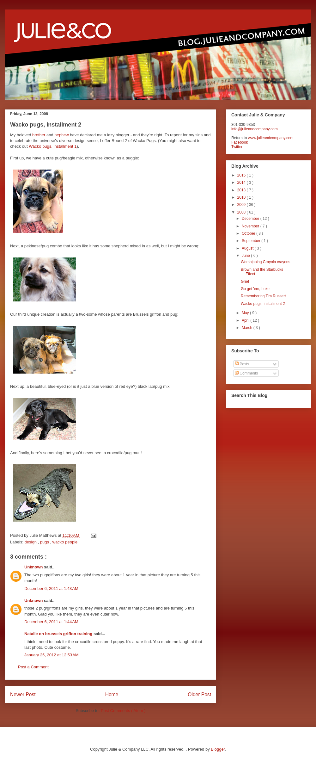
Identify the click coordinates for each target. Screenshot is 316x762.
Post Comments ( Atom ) (123, 710)
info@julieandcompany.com (254, 129)
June (246, 255)
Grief (245, 281)
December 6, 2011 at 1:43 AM (51, 588)
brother (38, 135)
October (249, 233)
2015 (242, 175)
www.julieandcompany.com (271, 138)
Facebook (239, 142)
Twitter (236, 147)
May (246, 313)
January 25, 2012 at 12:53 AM (51, 655)
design (31, 542)
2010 (242, 197)
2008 (242, 212)
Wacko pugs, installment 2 (263, 303)
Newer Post (23, 694)
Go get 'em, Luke (255, 289)
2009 (242, 204)
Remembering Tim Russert (263, 296)
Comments (246, 373)
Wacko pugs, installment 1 (52, 146)
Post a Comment (33, 667)
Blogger (218, 749)
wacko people (65, 542)
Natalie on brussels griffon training (59, 633)
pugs (45, 542)
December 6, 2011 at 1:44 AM (51, 621)
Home (111, 694)
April (246, 320)
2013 (242, 190)
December (251, 218)
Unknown (34, 567)
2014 (242, 182)
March (247, 327)
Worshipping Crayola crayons (265, 262)
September (251, 241)
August (248, 248)
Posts (242, 364)
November (251, 226)
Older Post (199, 694)
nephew (61, 135)
